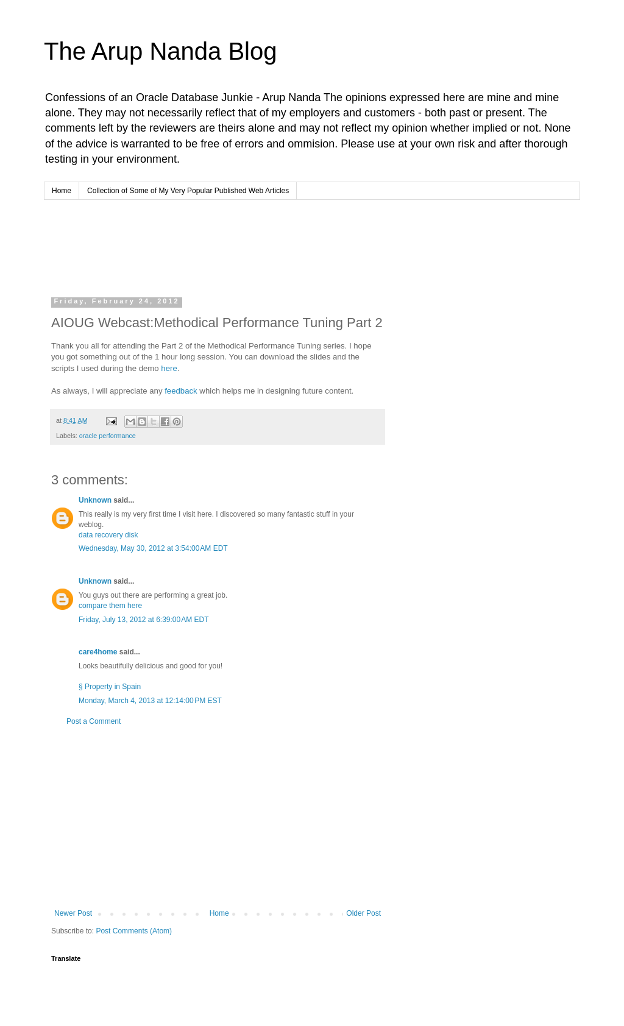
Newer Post (73, 913)
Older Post (363, 913)
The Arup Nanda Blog (160, 51)
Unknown (95, 500)
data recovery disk (108, 535)
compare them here (110, 605)
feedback (181, 390)
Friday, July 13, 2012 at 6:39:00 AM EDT (144, 619)
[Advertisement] (284, 245)
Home (61, 190)
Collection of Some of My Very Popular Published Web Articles (188, 190)
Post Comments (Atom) (134, 931)
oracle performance (107, 435)
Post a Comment (93, 721)
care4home (98, 652)
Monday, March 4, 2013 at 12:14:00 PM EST (150, 700)
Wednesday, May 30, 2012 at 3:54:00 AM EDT (153, 548)
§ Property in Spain (110, 686)
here (169, 368)
